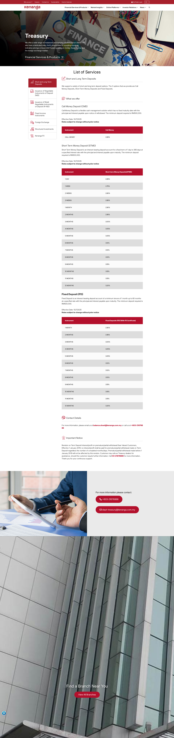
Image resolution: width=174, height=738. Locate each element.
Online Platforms (112, 7)
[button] (149, 7)
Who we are (27, 2)
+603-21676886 (109, 499)
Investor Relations (129, 7)
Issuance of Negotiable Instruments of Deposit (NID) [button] (44, 93)
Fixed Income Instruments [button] (40, 114)
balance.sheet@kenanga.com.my (107, 425)
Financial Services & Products (76, 7)
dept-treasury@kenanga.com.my (117, 509)
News (142, 7)
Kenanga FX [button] (39, 136)
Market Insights (97, 7)
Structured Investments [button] (44, 129)
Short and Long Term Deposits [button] (43, 83)
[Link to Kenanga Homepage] (32, 7)
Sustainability (55, 2)
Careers (37, 2)
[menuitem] (146, 2)
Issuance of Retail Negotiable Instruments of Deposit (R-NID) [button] (44, 104)
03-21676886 (118, 456)
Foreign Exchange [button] (42, 122)
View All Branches (87, 694)
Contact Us (45, 2)
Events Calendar (67, 2)
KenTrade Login (136, 2)
